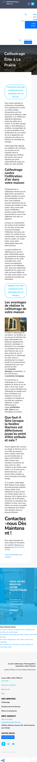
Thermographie (29, 664)
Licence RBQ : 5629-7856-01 (11, 678)
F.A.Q (18, 670)
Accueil (10, 664)
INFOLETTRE (8, 737)
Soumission (32, 670)
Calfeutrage (18, 664)
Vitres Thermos (30, 666)
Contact (14, 610)
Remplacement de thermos (10, 707)
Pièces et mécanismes (9, 711)
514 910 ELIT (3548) (15, 548)
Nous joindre (28, 42)
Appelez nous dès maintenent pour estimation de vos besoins (16, 290)
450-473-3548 (28, 40)
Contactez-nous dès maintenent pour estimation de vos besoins (16, 92)
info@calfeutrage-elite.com (11, 722)
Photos (12, 670)
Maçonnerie (20, 666)
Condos (6, 670)
